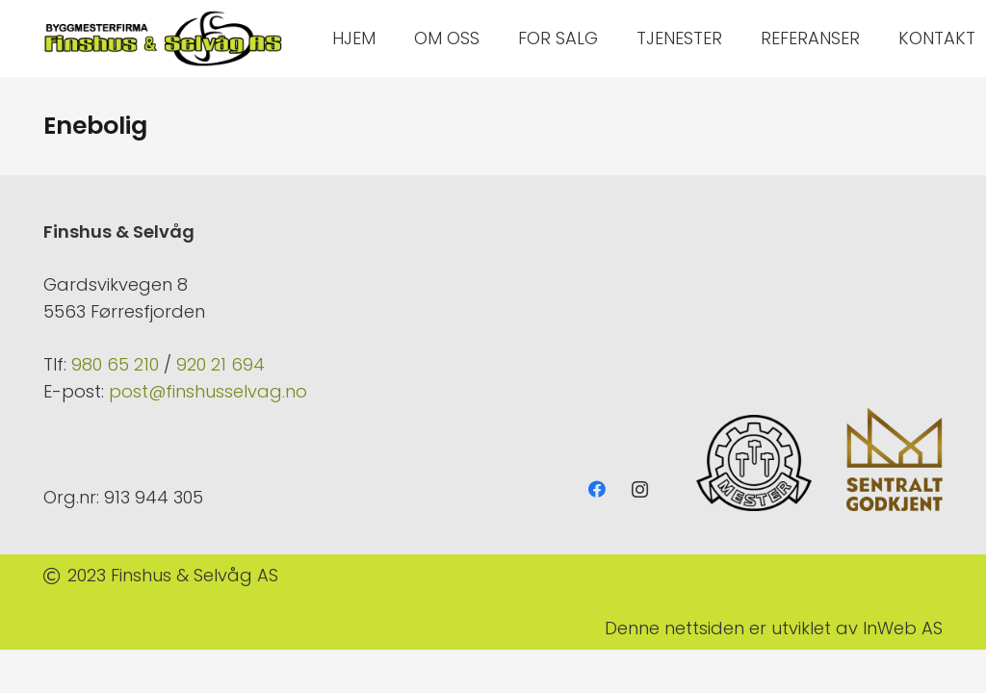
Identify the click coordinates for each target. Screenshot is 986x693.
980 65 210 (115, 364)
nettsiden (704, 628)
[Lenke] (163, 38)
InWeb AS (903, 628)
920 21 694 (220, 364)
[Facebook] (596, 489)
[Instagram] (640, 489)
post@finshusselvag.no (208, 391)
